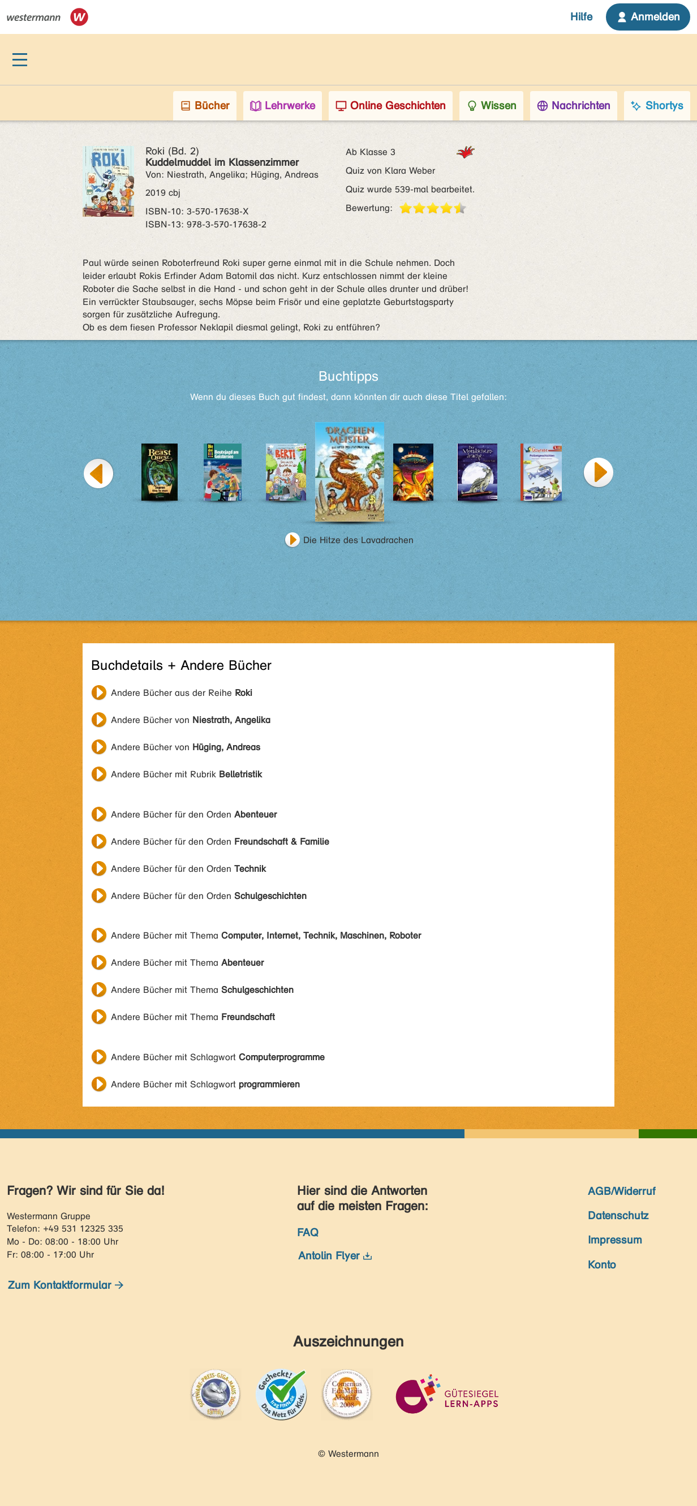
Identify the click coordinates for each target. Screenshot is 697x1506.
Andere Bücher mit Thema (266, 935)
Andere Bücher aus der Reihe (181, 692)
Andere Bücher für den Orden (194, 814)
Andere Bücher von (190, 720)
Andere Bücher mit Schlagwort (218, 1057)
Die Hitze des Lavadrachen (358, 540)
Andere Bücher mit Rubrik (186, 774)
